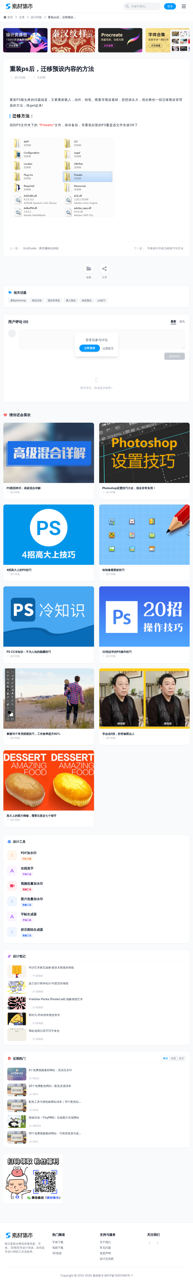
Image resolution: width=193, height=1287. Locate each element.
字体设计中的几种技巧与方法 (165, 248)
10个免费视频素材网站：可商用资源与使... (55, 1133)
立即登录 (89, 348)
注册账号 (108, 348)
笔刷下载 (57, 1247)
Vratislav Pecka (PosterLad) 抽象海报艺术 (56, 999)
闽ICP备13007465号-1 (118, 1275)
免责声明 (105, 1253)
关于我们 (105, 1242)
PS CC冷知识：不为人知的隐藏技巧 (29, 651)
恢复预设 (86, 300)
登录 (170, 6)
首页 (8, 17)
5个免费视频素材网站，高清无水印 (50, 1070)
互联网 (41, 77)
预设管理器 (54, 300)
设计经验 (36, 17)
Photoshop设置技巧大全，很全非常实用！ (129, 488)
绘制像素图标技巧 (113, 570)
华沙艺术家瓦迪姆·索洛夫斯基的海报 (51, 967)
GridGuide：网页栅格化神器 (41, 248)
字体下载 (57, 1242)
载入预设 (71, 300)
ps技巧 (101, 300)
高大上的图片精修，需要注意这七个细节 (31, 815)
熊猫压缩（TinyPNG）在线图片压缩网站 (54, 1117)
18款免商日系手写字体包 (44, 1030)
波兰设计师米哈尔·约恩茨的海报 (48, 983)
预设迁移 (37, 300)
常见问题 (105, 1247)
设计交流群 (107, 1258)
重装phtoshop (18, 300)
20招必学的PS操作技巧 (117, 651)
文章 (22, 17)
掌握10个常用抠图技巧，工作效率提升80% (33, 733)
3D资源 (57, 1253)
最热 (182, 321)
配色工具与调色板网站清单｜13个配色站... (55, 1101)
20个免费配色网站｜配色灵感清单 (50, 1086)
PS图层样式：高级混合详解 (24, 488)
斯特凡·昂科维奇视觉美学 (44, 1015)
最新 (173, 321)
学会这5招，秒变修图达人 (118, 733)
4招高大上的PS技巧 (19, 570)
